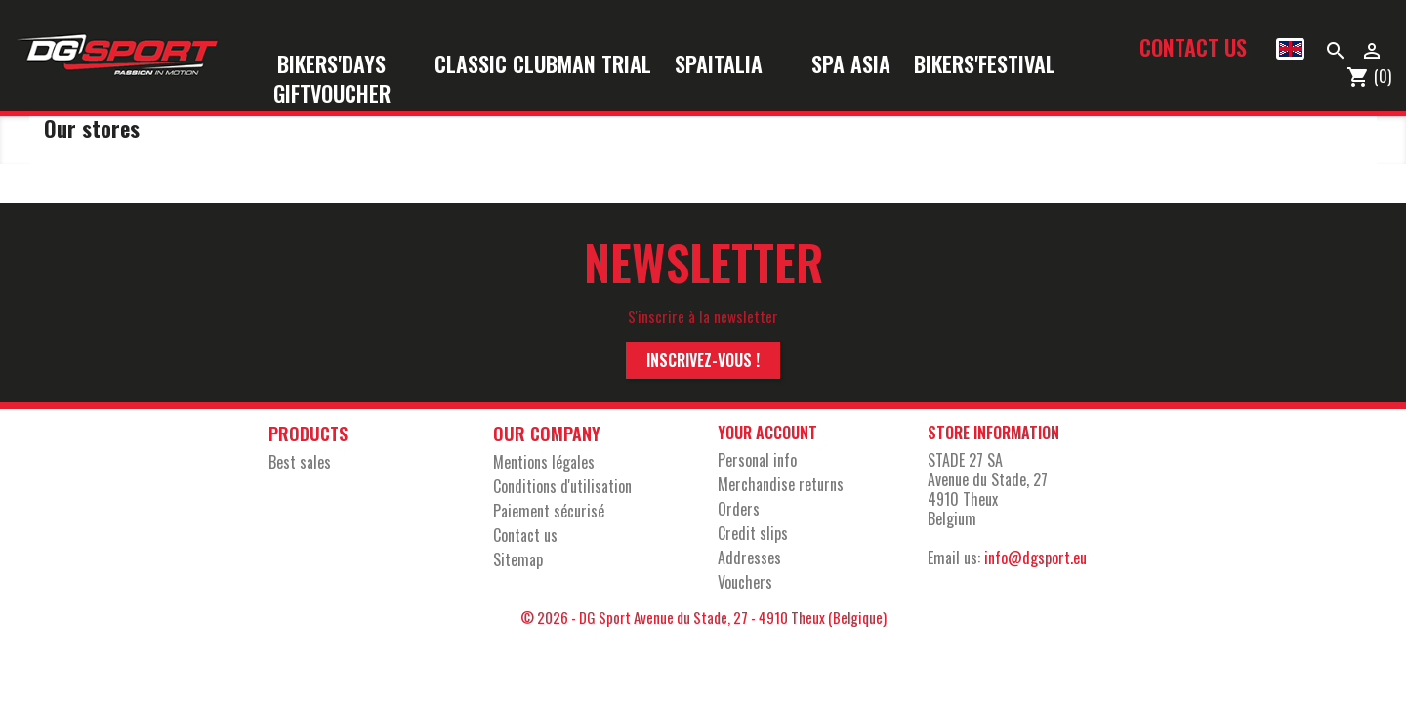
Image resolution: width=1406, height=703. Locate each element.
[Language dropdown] (1290, 49)
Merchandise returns (781, 484)
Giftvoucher (332, 94)
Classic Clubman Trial (542, 65)
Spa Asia (850, 65)
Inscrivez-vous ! (703, 360)
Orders (739, 508)
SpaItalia (731, 65)
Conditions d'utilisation (562, 486)
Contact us (1193, 46)
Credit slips (753, 533)
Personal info (757, 460)
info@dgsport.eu (1035, 557)
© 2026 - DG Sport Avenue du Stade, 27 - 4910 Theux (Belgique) (703, 617)
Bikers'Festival (997, 65)
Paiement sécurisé (548, 510)
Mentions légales (544, 462)
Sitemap (518, 559)
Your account (767, 432)
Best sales (300, 462)
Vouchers (745, 582)
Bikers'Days (344, 65)
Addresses (749, 557)
